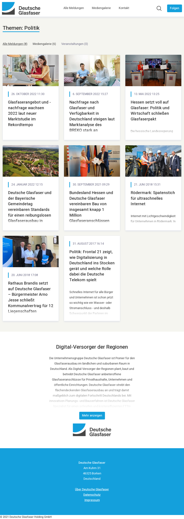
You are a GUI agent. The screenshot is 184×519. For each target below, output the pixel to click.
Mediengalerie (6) (44, 44)
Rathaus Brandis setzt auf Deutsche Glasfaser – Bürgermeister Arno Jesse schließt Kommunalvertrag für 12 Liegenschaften (30, 297)
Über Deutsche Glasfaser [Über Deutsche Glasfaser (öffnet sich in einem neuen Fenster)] (92, 489)
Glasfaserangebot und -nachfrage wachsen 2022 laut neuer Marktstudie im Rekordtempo (29, 113)
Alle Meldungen (74, 8)
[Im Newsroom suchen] (159, 8)
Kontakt (124, 8)
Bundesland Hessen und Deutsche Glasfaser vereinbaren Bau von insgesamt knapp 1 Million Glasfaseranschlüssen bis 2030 (91, 209)
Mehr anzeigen (92, 415)
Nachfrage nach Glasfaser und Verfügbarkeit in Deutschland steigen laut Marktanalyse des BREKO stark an (92, 116)
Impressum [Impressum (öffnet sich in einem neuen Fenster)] (92, 500)
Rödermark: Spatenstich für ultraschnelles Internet (153, 198)
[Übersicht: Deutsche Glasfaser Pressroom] (21, 8)
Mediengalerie (101, 8)
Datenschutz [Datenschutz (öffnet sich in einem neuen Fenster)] (92, 495)
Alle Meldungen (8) (15, 44)
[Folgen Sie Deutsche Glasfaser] (174, 8)
